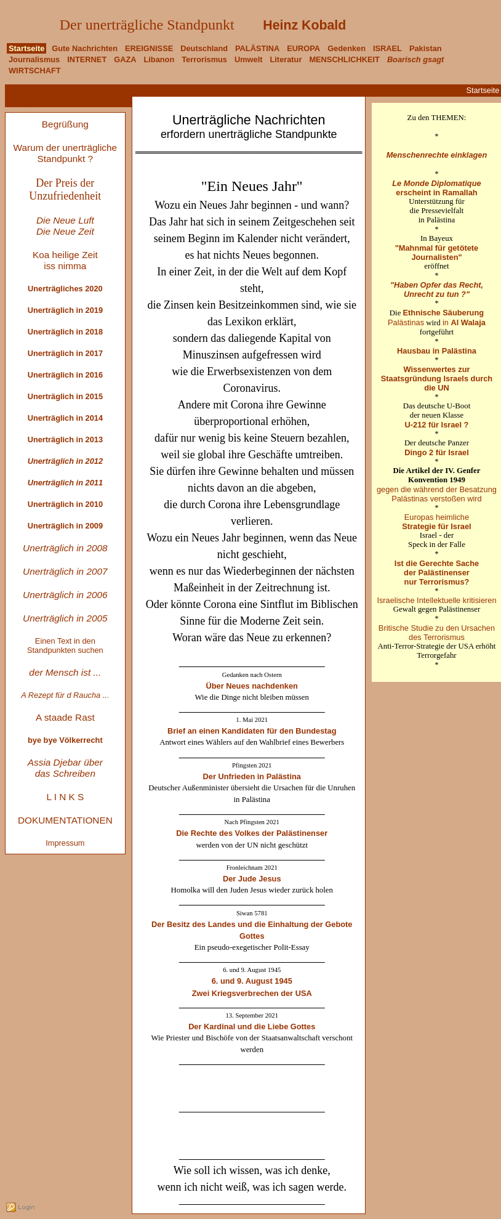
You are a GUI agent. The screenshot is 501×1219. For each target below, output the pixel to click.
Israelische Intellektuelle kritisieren (436, 600)
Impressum (65, 843)
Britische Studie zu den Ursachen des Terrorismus (437, 632)
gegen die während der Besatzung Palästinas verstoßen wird (437, 494)
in (464, 322)
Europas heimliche (436, 521)
